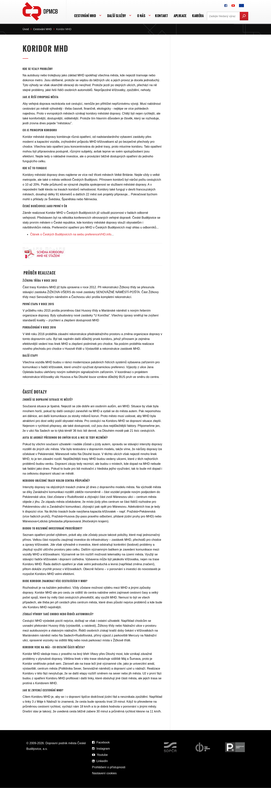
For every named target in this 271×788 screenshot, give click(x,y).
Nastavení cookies (104, 773)
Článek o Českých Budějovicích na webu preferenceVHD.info (71, 234)
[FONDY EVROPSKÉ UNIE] (241, 6)
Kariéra (198, 15)
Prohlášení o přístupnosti (108, 767)
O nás (141, 15)
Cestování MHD (85, 15)
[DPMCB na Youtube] (233, 5)
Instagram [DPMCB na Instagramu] (101, 748)
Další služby (116, 15)
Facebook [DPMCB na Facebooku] (101, 742)
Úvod (26, 29)
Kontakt (161, 15)
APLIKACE (180, 15)
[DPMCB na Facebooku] (225, 5)
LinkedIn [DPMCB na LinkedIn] (100, 761)
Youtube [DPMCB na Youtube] (100, 754)
